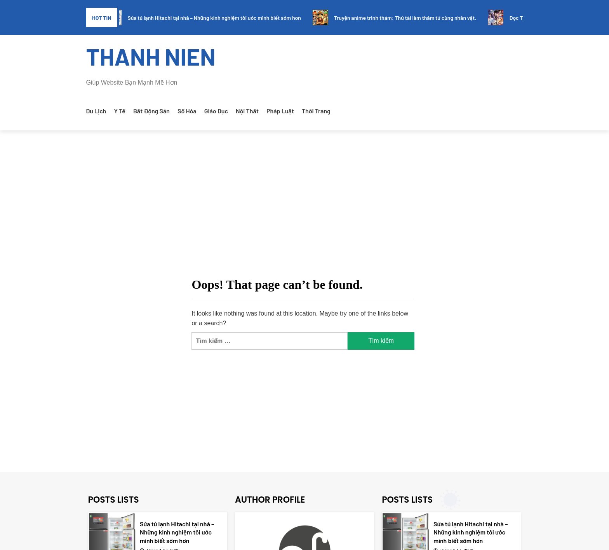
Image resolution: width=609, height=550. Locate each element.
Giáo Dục (216, 111)
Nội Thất (247, 111)
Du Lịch (96, 111)
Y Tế (119, 111)
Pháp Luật (280, 111)
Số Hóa (187, 111)
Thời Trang (316, 111)
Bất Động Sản (151, 111)
